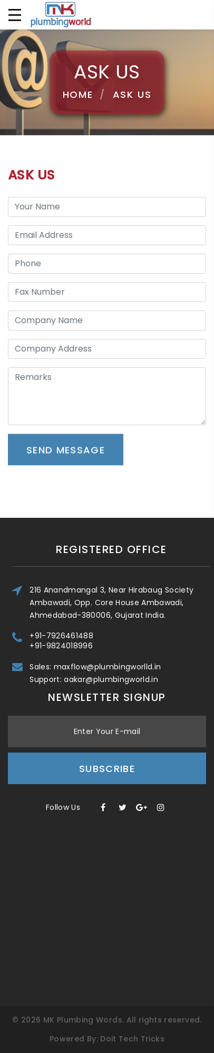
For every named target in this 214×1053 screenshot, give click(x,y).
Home (78, 94)
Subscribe (107, 717)
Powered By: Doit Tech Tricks (107, 1039)
